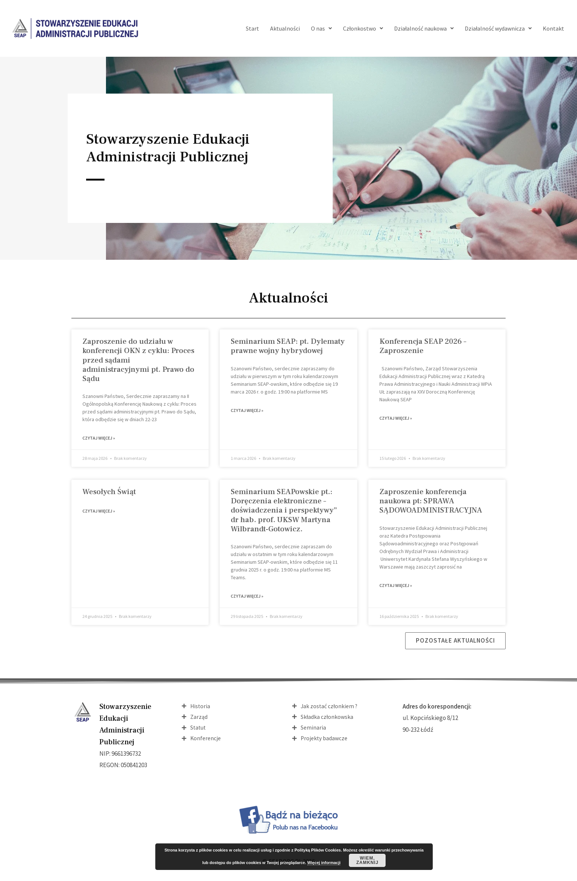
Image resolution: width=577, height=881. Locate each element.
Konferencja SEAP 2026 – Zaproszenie (422, 346)
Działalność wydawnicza (498, 28)
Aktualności (285, 28)
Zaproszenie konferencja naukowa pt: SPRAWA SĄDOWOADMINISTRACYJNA (430, 501)
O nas (321, 28)
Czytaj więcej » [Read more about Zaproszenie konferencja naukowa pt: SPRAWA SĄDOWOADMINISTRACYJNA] (395, 587)
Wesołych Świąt (109, 492)
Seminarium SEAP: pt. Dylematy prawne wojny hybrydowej (288, 346)
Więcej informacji (323, 862)
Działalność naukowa (424, 28)
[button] (454, 643)
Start (252, 28)
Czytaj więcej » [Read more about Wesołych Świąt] (98, 512)
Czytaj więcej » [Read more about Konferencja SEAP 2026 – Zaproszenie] (395, 419)
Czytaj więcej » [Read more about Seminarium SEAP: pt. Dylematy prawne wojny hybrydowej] (247, 411)
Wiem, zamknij (367, 860)
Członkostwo (363, 28)
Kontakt (553, 28)
